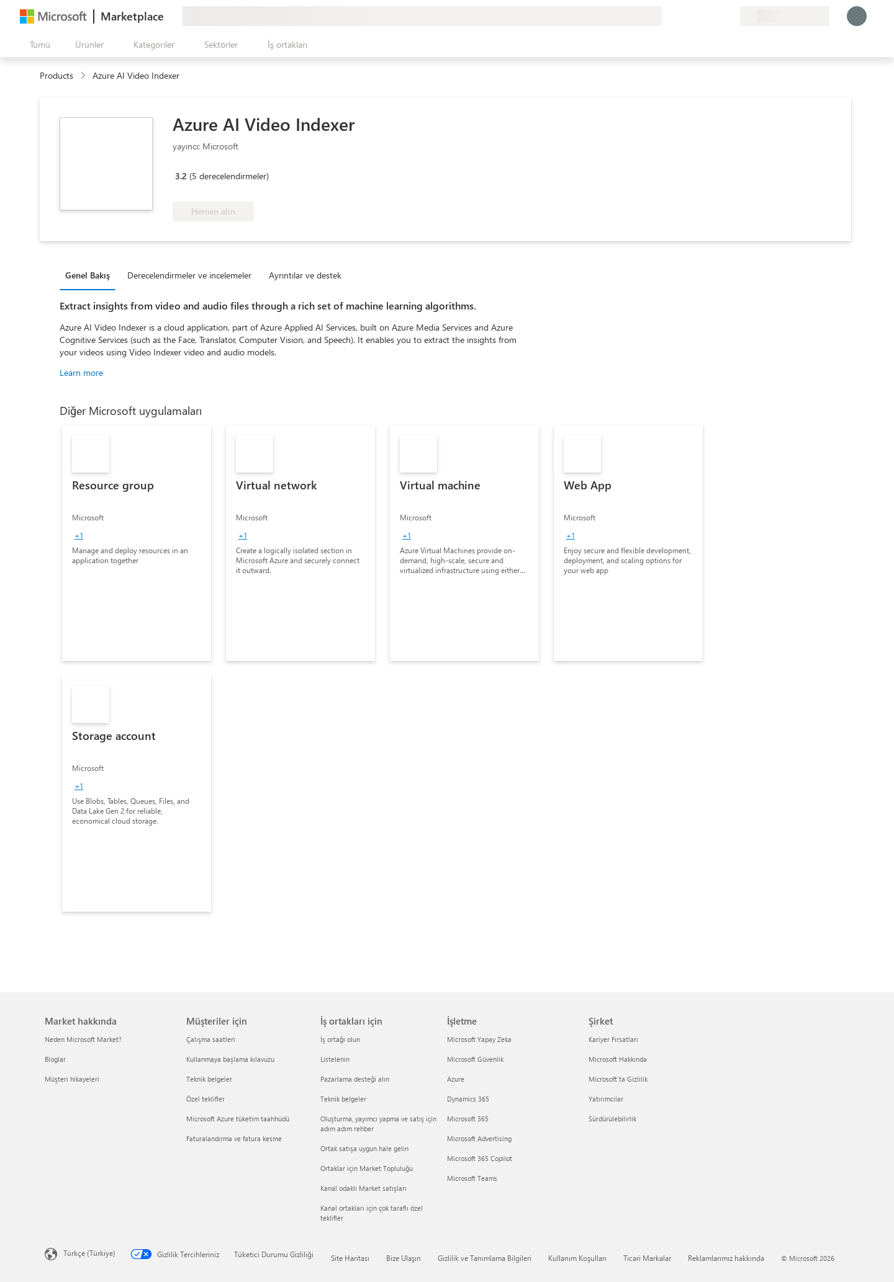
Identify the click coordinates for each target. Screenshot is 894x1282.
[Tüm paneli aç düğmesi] (37, 44)
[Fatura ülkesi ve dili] (784, 16)
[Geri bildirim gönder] (685, 16)
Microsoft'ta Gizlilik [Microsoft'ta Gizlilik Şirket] (618, 1079)
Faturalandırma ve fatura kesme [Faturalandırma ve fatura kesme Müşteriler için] (234, 1138)
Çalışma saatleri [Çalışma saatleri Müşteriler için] (210, 1039)
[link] (136, 543)
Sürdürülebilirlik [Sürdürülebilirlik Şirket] (612, 1118)
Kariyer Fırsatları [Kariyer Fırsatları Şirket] (613, 1039)
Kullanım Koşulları (577, 1258)
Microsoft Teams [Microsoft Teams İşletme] (472, 1178)
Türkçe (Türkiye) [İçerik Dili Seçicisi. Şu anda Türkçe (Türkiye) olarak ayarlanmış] (89, 1253)
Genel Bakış (87, 275)
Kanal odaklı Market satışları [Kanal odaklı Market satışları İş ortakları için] (363, 1188)
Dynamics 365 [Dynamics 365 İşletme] (468, 1098)
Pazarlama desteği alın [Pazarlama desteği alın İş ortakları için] (354, 1079)
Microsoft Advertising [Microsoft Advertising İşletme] (479, 1138)
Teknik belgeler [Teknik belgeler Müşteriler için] (209, 1079)
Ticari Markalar (647, 1258)
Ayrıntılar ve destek (305, 275)
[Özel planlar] (730, 16)
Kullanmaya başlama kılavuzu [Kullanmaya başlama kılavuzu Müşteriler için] (230, 1059)
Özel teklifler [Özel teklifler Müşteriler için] (205, 1098)
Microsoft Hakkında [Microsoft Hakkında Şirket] (618, 1059)
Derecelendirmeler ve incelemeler (189, 275)
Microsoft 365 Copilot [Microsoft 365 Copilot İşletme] (479, 1158)
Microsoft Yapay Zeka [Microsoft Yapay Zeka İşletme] (479, 1039)
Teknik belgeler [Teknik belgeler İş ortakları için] (343, 1098)
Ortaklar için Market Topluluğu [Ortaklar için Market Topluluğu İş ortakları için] (366, 1168)
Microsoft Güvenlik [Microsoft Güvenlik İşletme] (475, 1059)
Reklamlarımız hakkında (726, 1258)
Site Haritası (350, 1258)
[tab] (91, 274)
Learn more (81, 372)
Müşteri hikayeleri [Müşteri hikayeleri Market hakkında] (72, 1079)
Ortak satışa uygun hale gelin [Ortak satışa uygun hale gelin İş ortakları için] (364, 1148)
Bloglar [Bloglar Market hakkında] (55, 1059)
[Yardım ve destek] (700, 16)
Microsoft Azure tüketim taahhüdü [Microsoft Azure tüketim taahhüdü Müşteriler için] (237, 1118)
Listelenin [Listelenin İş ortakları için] (335, 1059)
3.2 (181, 176)
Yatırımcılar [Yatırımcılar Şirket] (606, 1098)
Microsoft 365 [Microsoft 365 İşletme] (468, 1118)
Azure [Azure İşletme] (455, 1079)
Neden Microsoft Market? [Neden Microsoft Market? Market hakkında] (83, 1039)
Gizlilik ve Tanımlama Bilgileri (484, 1258)
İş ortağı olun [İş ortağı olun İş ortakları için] (340, 1039)
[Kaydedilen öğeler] (715, 16)
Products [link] (56, 75)
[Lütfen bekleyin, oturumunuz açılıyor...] (856, 16)
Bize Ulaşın (403, 1258)
